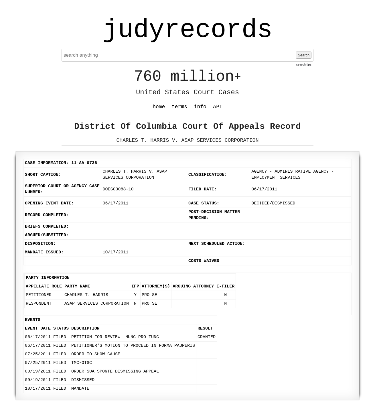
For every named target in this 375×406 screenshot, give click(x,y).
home (159, 107)
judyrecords (187, 30)
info (200, 107)
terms (179, 107)
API (217, 107)
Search (303, 55)
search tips (303, 64)
